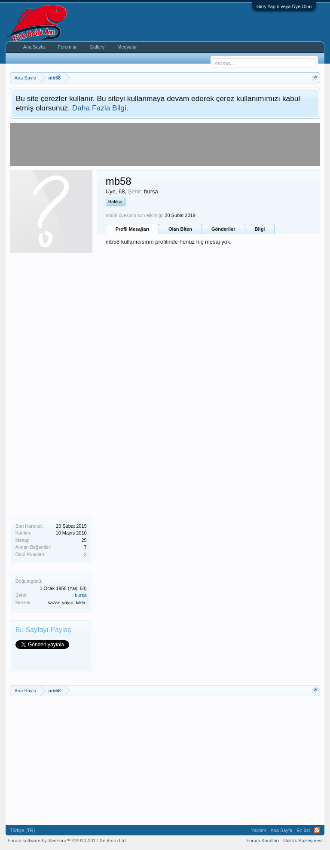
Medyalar (127, 46)
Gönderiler (223, 229)
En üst (303, 830)
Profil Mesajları (132, 229)
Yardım (258, 830)
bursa (81, 595)
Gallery (96, 46)
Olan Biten (180, 229)
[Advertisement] (51, 384)
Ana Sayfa (34, 46)
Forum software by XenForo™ (67, 840)
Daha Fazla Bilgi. (100, 108)
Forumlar (67, 46)
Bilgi (260, 229)
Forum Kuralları (262, 840)
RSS (317, 830)
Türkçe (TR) (22, 830)
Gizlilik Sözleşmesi (302, 840)
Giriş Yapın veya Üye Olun (284, 6)
